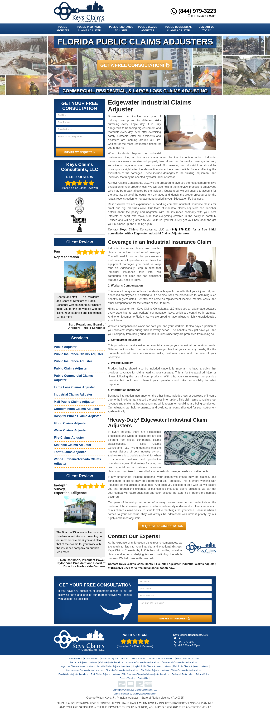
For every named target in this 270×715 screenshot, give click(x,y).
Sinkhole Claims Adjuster (72, 445)
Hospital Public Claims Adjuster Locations (151, 666)
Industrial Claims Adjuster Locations (113, 666)
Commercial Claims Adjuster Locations (179, 662)
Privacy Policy (202, 674)
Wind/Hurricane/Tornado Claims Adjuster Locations (145, 674)
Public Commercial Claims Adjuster (178, 29)
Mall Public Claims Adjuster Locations (190, 666)
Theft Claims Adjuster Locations (105, 674)
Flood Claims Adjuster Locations (73, 674)
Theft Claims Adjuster (70, 452)
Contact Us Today (206, 29)
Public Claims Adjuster (147, 29)
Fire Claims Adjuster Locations (155, 670)
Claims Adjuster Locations (111, 662)
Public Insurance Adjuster (121, 29)
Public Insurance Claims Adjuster (89, 29)
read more (66, 316)
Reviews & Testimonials (183, 674)
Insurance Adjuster (109, 658)
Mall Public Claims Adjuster (74, 401)
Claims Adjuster (91, 658)
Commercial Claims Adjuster (161, 658)
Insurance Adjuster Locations (83, 662)
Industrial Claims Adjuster (73, 394)
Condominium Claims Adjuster (76, 409)
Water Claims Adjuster (70, 430)
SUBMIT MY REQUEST (79, 152)
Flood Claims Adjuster (70, 423)
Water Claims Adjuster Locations (186, 670)
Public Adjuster (62, 29)
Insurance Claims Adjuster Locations (142, 662)
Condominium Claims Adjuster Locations (84, 670)
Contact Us (143, 678)
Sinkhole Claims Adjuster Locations (122, 670)
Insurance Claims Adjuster (133, 658)
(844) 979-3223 (193, 11)
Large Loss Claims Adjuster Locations (77, 666)
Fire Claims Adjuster (69, 437)
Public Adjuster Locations (187, 658)
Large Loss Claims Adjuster (74, 387)
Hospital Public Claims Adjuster (77, 416)
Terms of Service (127, 678)
